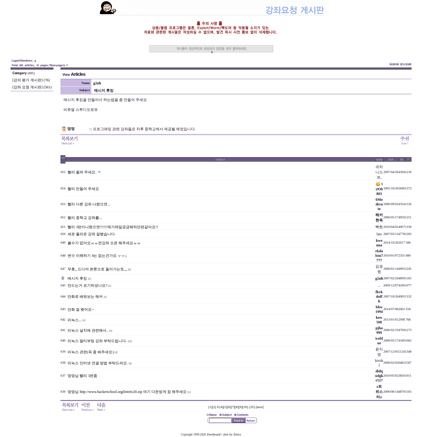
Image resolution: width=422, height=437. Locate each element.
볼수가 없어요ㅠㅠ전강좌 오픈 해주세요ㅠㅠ (104, 243)
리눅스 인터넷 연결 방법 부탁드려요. (98, 363)
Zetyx (237, 434)
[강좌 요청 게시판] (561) (32, 87)
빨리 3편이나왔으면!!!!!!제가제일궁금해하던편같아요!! (113, 227)
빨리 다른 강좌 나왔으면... (89, 204)
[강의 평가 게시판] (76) (31, 80)
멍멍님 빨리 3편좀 (82, 376)
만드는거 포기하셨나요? (87, 285)
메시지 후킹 (77, 278)
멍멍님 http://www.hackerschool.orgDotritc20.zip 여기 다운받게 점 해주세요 (127, 392)
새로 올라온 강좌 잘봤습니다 (91, 234)
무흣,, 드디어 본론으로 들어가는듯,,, (97, 269)
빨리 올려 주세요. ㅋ (84, 172)
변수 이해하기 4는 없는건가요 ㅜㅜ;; (97, 255)
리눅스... (74, 320)
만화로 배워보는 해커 (85, 296)
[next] (259, 407)
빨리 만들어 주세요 (83, 189)
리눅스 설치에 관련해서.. (88, 330)
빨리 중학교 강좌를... (85, 218)
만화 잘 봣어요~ (81, 309)
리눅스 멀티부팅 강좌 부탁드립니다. (97, 341)
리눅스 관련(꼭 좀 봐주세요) (91, 352)
